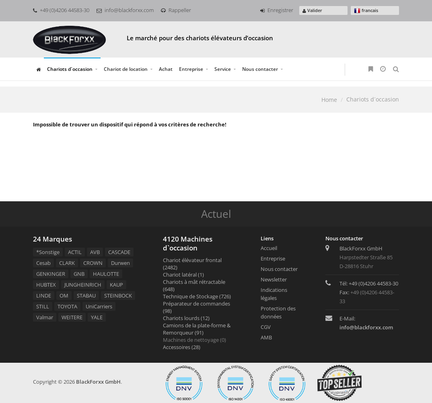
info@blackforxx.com (125, 10)
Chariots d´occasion (70, 69)
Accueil (269, 248)
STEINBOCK (118, 295)
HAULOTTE (106, 273)
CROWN (93, 263)
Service (222, 69)
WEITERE (72, 317)
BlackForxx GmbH (98, 381)
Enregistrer (276, 10)
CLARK (67, 263)
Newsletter (274, 279)
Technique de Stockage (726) (197, 296)
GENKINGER (50, 273)
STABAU (86, 295)
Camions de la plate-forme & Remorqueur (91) (196, 329)
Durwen (120, 263)
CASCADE (119, 252)
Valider (312, 10)
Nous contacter (260, 69)
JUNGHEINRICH (82, 284)
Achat (166, 69)
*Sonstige (48, 252)
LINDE (43, 295)
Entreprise (191, 69)
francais (366, 10)
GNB (79, 273)
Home (329, 99)
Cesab (43, 263)
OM (64, 295)
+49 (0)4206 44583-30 (61, 10)
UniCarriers (99, 306)
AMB (266, 337)
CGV (266, 327)
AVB (95, 252)
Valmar (44, 317)
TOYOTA (67, 306)
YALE (97, 317)
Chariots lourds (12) (186, 318)
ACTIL (75, 252)
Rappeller (176, 10)
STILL (42, 306)
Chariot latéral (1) (183, 274)
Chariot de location (126, 69)
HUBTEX (46, 284)
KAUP (116, 284)
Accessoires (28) (181, 347)
